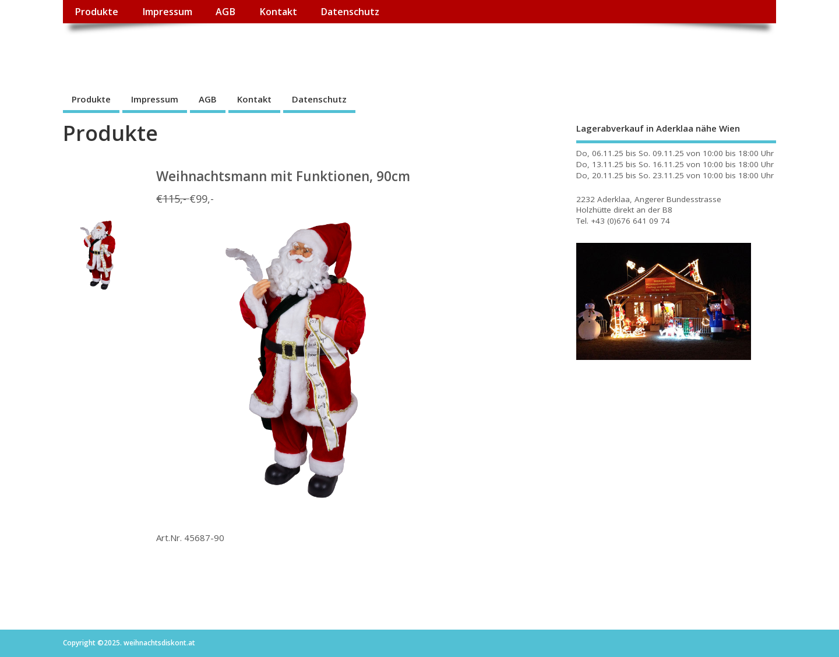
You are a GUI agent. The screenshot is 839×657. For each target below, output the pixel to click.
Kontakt (278, 11)
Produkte (96, 11)
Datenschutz (349, 11)
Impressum (167, 11)
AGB (225, 11)
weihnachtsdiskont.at (167, 50)
